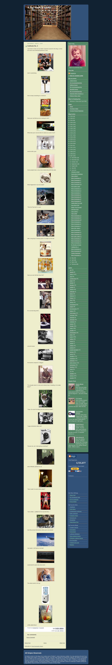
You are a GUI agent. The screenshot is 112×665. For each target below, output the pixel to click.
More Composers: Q (76, 199)
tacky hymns (73, 362)
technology (72, 365)
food (71, 300)
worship (72, 378)
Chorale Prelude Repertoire (76, 111)
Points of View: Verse (75, 96)
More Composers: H (76, 232)
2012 (71, 145)
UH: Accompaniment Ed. (76, 83)
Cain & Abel (74, 213)
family (71, 293)
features (72, 296)
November (74, 159)
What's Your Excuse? (76, 207)
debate (71, 283)
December (74, 157)
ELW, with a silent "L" (76, 236)
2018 (71, 133)
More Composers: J (76, 226)
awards (72, 272)
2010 (71, 149)
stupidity (72, 356)
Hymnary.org (73, 518)
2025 (71, 118)
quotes (71, 343)
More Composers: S (76, 195)
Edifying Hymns (74, 85)
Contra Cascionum (75, 253)
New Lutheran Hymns (75, 536)
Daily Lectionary (74, 513)
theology (72, 367)
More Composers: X (76, 182)
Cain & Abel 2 (74, 211)
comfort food (73, 278)
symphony (72, 358)
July (73, 168)
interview (72, 317)
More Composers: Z (76, 178)
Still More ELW (74, 209)
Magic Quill (72, 495)
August (73, 166)
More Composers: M (76, 220)
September (74, 164)
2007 (71, 155)
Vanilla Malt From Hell (76, 203)
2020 (71, 128)
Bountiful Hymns (74, 89)
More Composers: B (76, 251)
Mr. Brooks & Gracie (76, 245)
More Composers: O (76, 215)
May (73, 258)
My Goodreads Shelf (75, 497)
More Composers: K (76, 224)
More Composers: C (76, 249)
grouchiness (73, 304)
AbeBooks (72, 507)
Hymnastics (73, 529)
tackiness (72, 360)
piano (71, 334)
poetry (71, 337)
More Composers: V (76, 188)
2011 (71, 147)
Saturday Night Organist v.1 (76, 93)
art (56, 630)
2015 (71, 139)
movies (71, 326)
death (71, 280)
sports (71, 354)
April (73, 260)
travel (71, 369)
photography (73, 332)
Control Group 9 (80, 424)
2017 (71, 135)
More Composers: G (76, 234)
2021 (71, 126)
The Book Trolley (74, 108)
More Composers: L (76, 222)
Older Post (62, 643)
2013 (71, 143)
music (71, 328)
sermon (72, 352)
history (71, 311)
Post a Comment (31, 637)
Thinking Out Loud (74, 542)
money (71, 324)
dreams (72, 289)
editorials (72, 291)
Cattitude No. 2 (75, 247)
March (73, 262)
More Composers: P (76, 201)
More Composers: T (76, 193)
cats (58, 630)
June (73, 170)
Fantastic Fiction (74, 515)
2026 (71, 116)
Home (45, 643)
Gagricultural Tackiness (77, 174)
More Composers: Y (76, 180)
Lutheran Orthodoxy (75, 534)
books (71, 274)
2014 (71, 141)
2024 (71, 120)
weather (72, 373)
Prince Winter (73, 501)
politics (71, 339)
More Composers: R (76, 197)
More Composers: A (76, 255)
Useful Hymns (73, 80)
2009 (71, 151)
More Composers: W (76, 184)
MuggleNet (72, 520)
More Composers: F (76, 238)
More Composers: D (76, 242)
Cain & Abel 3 (74, 176)
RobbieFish (73, 73)
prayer (71, 341)
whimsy (62, 630)
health (71, 306)
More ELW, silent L (75, 228)
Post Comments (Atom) (37, 646)
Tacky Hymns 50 (80, 437)
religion (72, 345)
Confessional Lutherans (76, 511)
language (72, 319)
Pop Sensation (73, 540)
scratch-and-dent (74, 350)
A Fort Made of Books (39, 7)
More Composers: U (76, 190)
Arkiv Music (73, 509)
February (74, 264)
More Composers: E (76, 240)
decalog (72, 285)
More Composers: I (76, 230)
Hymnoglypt (73, 531)
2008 (71, 153)
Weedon (72, 544)
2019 (71, 130)
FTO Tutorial (79, 398)
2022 (71, 124)
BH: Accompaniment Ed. (76, 91)
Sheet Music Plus (74, 522)
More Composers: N (76, 217)
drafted (71, 287)
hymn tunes (73, 313)
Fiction (71, 298)
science (72, 347)
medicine (72, 321)
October (74, 162)
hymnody (72, 315)
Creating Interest (74, 527)
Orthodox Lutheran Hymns (76, 538)
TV (70, 371)
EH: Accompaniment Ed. (76, 87)
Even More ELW (75, 205)
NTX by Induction (74, 499)
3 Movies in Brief (75, 172)
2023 (71, 122)
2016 (71, 137)
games (71, 302)
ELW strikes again (75, 186)
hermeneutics (73, 309)
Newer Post (27, 643)
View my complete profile (76, 75)
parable (72, 330)
